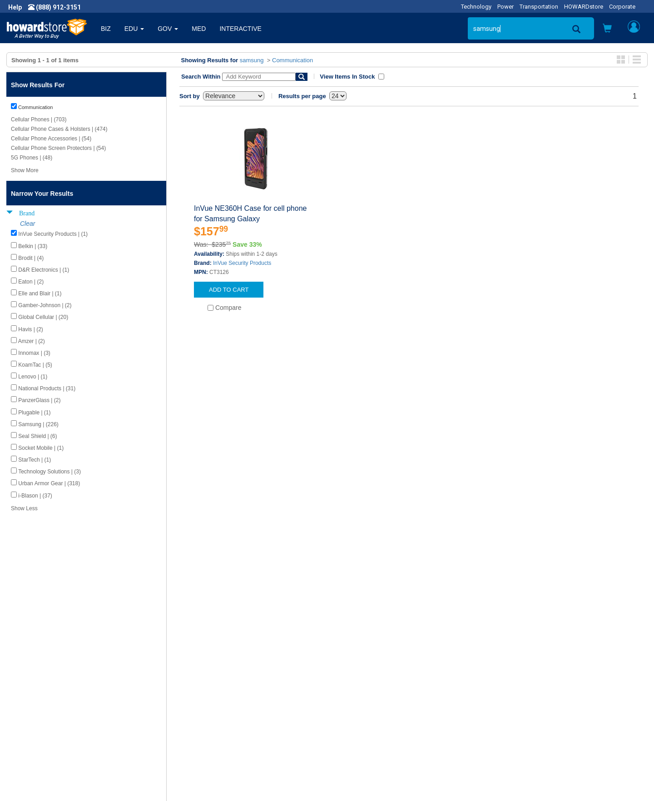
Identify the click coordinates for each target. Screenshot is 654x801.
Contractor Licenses (42, 731)
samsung (252, 60)
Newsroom (29, 694)
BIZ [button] (106, 28)
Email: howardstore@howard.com (542, 722)
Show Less (24, 508)
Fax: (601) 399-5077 (522, 712)
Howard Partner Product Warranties (225, 712)
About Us (27, 685)
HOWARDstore (583, 6)
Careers (25, 703)
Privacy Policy (33, 712)
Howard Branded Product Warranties (226, 703)
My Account (351, 694)
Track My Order (355, 703)
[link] (506, 778)
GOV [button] (168, 28)
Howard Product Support (209, 685)
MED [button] (199, 28)
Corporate (622, 6)
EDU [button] (134, 28)
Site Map (346, 722)
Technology (476, 6)
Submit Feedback (199, 694)
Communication (292, 60)
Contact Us (349, 685)
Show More (25, 170)
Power (505, 6)
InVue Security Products (242, 263)
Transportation (539, 6)
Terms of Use (33, 722)
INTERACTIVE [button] (240, 28)
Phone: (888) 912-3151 (527, 703)
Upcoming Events (199, 722)
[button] (607, 29)
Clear (27, 223)
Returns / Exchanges (363, 712)
